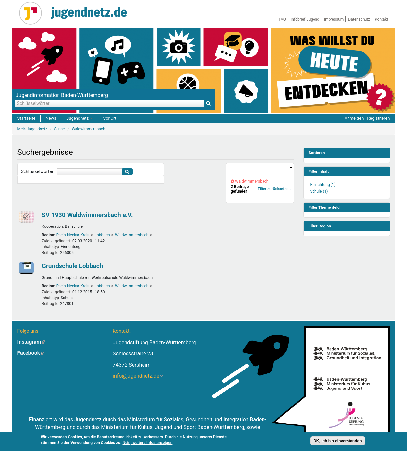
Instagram (31, 342)
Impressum (334, 19)
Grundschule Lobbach (72, 266)
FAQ (282, 19)
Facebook (30, 353)
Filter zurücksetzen (274, 189)
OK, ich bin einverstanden (337, 441)
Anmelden (354, 118)
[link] (260, 168)
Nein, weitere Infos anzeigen (148, 443)
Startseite (26, 118)
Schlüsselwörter (37, 171)
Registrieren (378, 118)
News (50, 118)
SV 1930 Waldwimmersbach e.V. (87, 215)
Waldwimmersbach (131, 235)
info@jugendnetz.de (138, 376)
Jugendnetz (79, 118)
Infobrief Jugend (305, 19)
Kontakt (381, 19)
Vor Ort (109, 118)
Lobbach (102, 235)
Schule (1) (319, 191)
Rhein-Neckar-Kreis (72, 235)
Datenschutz (359, 19)
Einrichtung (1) (323, 184)
